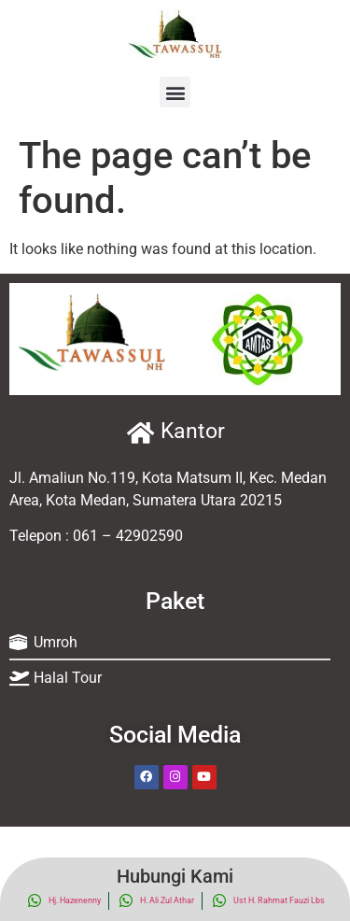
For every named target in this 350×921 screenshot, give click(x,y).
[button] (175, 92)
